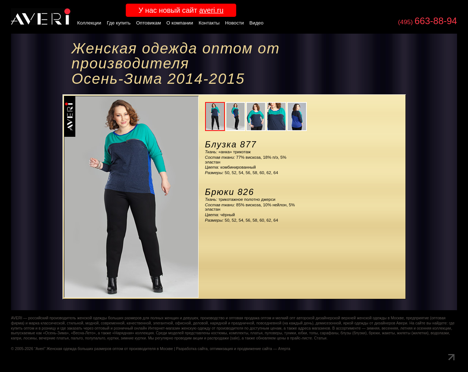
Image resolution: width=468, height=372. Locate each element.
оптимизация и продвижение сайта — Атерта (250, 349)
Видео (256, 23)
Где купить (119, 23)
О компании (179, 23)
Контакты (209, 23)
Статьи (320, 338)
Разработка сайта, (192, 349)
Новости (234, 23)
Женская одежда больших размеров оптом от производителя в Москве (109, 349)
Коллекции (89, 23)
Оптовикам (148, 23)
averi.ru (211, 10)
